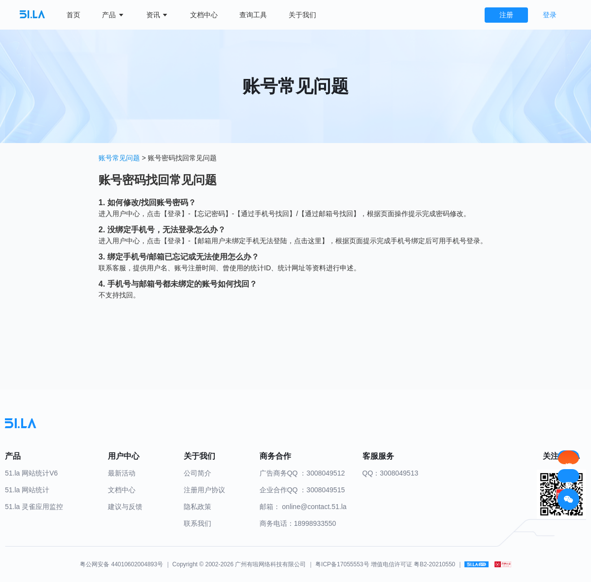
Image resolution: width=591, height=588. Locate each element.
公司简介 (197, 473)
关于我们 (302, 15)
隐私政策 (197, 507)
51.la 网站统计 (27, 490)
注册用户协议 (204, 490)
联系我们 (197, 523)
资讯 (157, 15)
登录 (550, 15)
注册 (506, 15)
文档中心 (204, 15)
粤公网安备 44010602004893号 (121, 564)
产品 (113, 15)
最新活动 (121, 473)
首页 (73, 15)
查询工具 (253, 15)
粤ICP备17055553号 (342, 564)
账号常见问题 (120, 158)
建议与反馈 (125, 507)
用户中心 (126, 214)
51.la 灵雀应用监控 (34, 507)
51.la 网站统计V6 (31, 473)
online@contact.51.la (314, 507)
